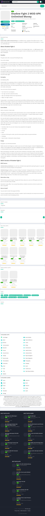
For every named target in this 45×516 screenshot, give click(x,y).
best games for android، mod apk (15, 295)
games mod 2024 (27, 295)
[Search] (25, 2)
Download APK (5, 22)
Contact (28, 510)
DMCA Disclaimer (23, 510)
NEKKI (12, 24)
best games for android (20, 21)
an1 (2, 295)
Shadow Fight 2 (4, 297)
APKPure (6, 295)
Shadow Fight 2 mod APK (22, 297)
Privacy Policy (17, 510)
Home (15, 11)
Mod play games (35, 295)
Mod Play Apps (27, 508)
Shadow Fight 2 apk (12, 297)
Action (19, 11)
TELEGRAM (4, 24)
